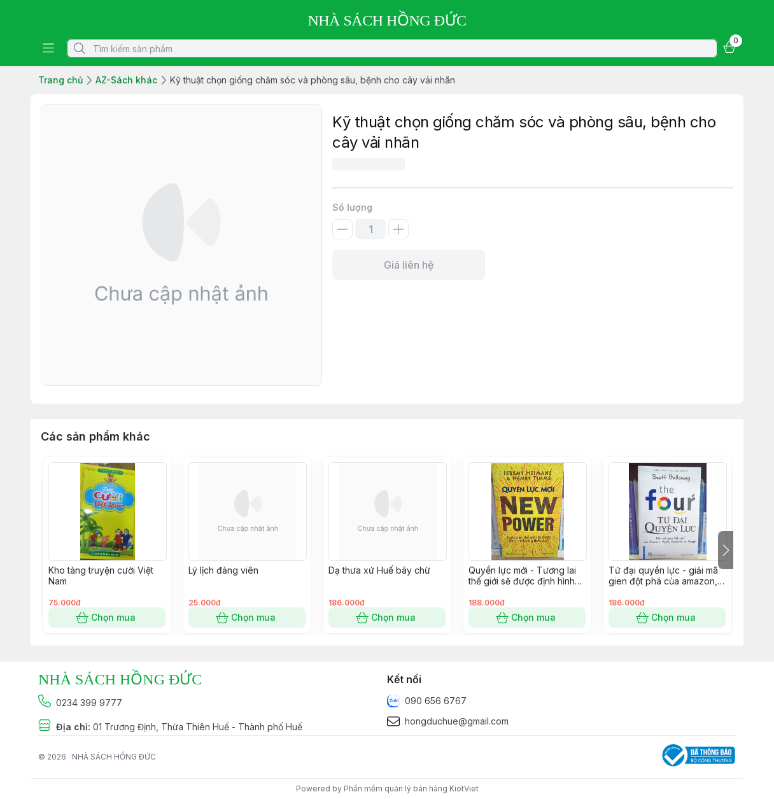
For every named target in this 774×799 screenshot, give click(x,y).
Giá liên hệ (408, 265)
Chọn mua (106, 617)
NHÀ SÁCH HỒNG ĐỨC (114, 756)
